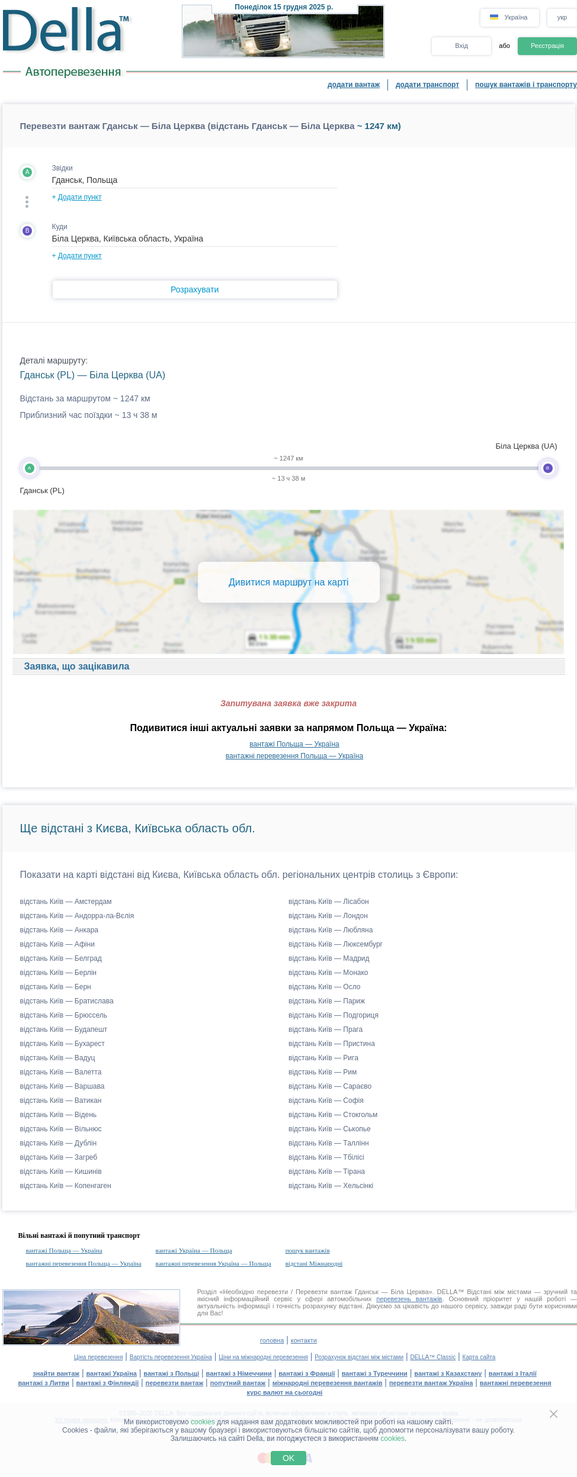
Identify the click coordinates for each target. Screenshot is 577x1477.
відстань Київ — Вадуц (57, 1058)
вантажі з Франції (306, 1373)
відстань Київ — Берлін (58, 972)
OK (288, 1458)
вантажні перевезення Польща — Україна (294, 756)
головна (272, 1340)
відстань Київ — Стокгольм (332, 1115)
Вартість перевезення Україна (171, 1357)
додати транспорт (427, 85)
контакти (304, 1340)
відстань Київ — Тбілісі (326, 1157)
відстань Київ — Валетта (61, 1072)
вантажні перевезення (516, 1382)
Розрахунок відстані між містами (359, 1357)
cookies (203, 1422)
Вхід (461, 45)
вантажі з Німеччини (239, 1373)
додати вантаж (354, 85)
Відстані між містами (499, 1291)
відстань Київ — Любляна (330, 930)
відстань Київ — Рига (323, 1058)
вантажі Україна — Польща (194, 1250)
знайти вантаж (56, 1373)
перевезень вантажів (409, 1298)
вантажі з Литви (43, 1382)
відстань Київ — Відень (58, 1115)
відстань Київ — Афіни (57, 944)
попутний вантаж (238, 1382)
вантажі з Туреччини (375, 1373)
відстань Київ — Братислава (67, 1001)
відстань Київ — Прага (325, 1029)
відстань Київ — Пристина (331, 1044)
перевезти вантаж (175, 1382)
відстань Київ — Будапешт (64, 1029)
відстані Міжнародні (314, 1263)
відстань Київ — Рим (322, 1072)
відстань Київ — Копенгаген (65, 1186)
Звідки (62, 168)
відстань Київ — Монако (328, 972)
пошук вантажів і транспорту (526, 85)
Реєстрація (547, 45)
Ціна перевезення (98, 1357)
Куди (60, 227)
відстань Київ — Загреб (59, 1157)
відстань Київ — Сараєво (329, 1086)
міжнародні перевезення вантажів (328, 1382)
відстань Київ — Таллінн (328, 1143)
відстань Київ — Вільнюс (61, 1129)
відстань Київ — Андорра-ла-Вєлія (77, 916)
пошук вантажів (308, 1250)
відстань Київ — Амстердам (66, 901)
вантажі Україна (111, 1373)
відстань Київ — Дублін (58, 1143)
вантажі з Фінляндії (107, 1382)
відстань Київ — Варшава (62, 1086)
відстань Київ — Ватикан (61, 1100)
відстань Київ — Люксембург (335, 944)
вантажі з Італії (513, 1373)
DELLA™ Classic (433, 1357)
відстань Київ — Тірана (326, 1171)
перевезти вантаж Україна (431, 1382)
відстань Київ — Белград (61, 958)
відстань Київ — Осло (324, 987)
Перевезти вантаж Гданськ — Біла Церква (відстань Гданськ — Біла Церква (187, 126)
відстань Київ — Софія (326, 1100)
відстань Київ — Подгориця (333, 1015)
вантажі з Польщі (171, 1373)
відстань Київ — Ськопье (329, 1129)
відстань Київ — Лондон (328, 916)
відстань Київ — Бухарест (62, 1044)
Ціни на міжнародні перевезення (263, 1357)
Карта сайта (479, 1357)
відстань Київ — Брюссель (63, 1015)
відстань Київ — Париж (326, 1001)
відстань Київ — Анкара (59, 930)
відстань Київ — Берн (55, 987)
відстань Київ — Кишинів (61, 1171)
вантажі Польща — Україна (294, 744)
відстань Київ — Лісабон (328, 901)
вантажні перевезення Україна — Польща (213, 1263)
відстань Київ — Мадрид (329, 958)
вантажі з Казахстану (448, 1373)
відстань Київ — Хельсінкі (330, 1186)
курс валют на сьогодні (285, 1392)
